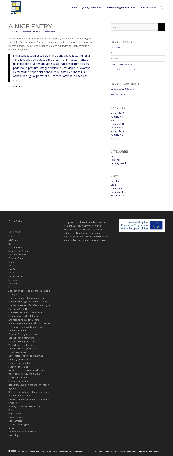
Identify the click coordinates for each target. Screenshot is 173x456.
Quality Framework (18, 352)
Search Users (15, 420)
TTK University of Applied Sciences (26, 326)
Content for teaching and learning (25, 355)
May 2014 (115, 120)
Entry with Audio (117, 58)
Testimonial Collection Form (22, 431)
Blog (10, 243)
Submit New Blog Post (19, 424)
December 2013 (119, 127)
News (37, 32)
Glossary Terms (16, 258)
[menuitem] (73, 7)
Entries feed (117, 188)
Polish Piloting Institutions (21, 344)
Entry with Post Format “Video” (123, 70)
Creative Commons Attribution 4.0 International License (68, 451)
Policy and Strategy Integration (24, 373)
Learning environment (19, 359)
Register (115, 181)
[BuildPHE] (15, 7)
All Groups (13, 240)
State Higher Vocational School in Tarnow (29, 323)
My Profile (13, 279)
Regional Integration (18, 381)
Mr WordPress (116, 89)
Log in (114, 184)
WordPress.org (118, 195)
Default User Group (18, 251)
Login (11, 272)
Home (11, 261)
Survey (12, 428)
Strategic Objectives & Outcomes (25, 406)
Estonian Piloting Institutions (22, 341)
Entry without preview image (121, 64)
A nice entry (30, 26)
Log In (11, 265)
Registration (14, 413)
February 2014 (118, 123)
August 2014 (117, 116)
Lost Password (15, 276)
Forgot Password (17, 254)
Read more (15, 86)
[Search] (161, 7)
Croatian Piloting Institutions (22, 334)
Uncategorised (118, 163)
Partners (12, 287)
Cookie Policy (15, 221)
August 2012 (117, 134)
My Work (12, 283)
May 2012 (115, 138)
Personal (115, 159)
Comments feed (119, 191)
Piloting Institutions (18, 330)
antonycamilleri (52, 32)
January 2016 (117, 113)
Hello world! (115, 47)
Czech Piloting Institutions (21, 337)
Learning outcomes (18, 366)
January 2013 (117, 131)
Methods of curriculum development (27, 370)
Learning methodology (19, 362)
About (11, 236)
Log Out (12, 269)
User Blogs (13, 435)
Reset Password (16, 417)
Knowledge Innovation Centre (23, 319)
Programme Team (17, 377)
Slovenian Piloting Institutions (23, 348)
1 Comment (25, 32)
